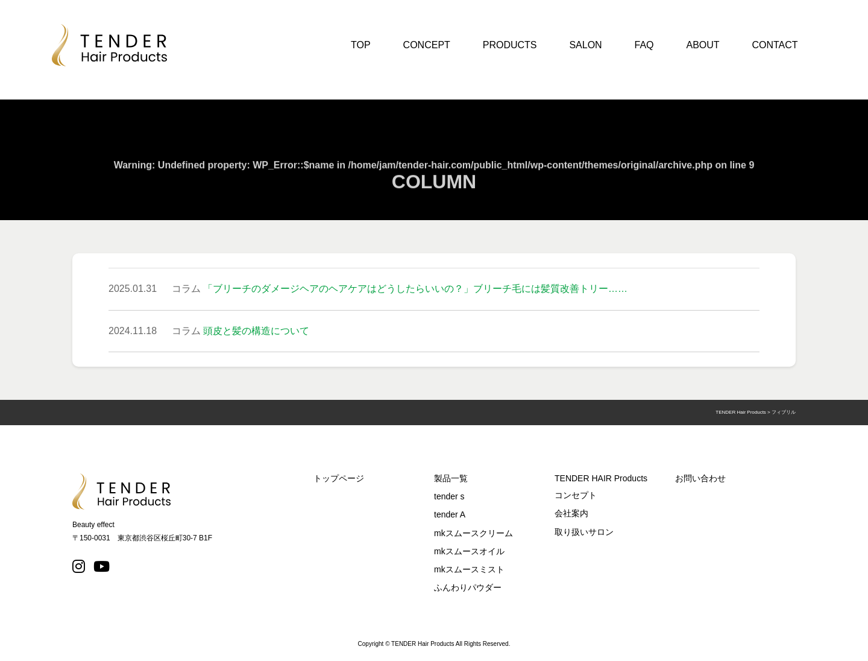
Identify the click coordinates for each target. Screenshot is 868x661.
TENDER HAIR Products (601, 478)
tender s (449, 496)
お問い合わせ (700, 478)
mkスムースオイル (469, 551)
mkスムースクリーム (473, 533)
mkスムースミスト (469, 569)
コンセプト (576, 495)
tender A (449, 514)
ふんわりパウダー (468, 587)
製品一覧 (451, 478)
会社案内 (571, 513)
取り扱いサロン (584, 532)
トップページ (338, 478)
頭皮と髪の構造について (256, 331)
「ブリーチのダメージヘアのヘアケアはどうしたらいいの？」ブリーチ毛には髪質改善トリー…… (415, 288)
